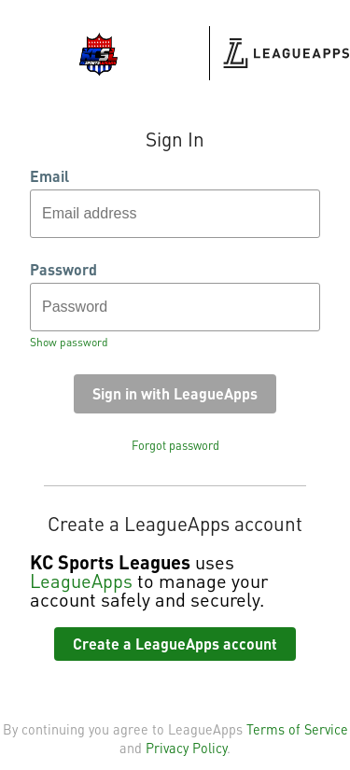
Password (63, 269)
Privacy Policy (186, 747)
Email (49, 176)
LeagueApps (81, 580)
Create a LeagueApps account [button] (175, 643)
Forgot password (175, 445)
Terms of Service (297, 729)
